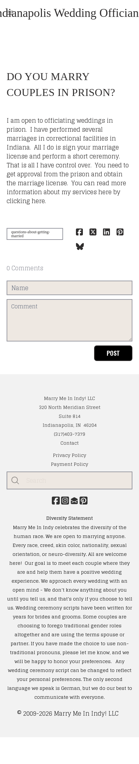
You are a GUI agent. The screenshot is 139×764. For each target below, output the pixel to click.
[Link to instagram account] (65, 500)
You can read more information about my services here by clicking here (66, 192)
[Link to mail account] (74, 500)
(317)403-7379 (69, 434)
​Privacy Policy (69, 455)
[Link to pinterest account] (83, 500)
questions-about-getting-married (30, 234)
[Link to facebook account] (56, 500)
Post (113, 353)
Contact (69, 443)
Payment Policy (69, 464)
